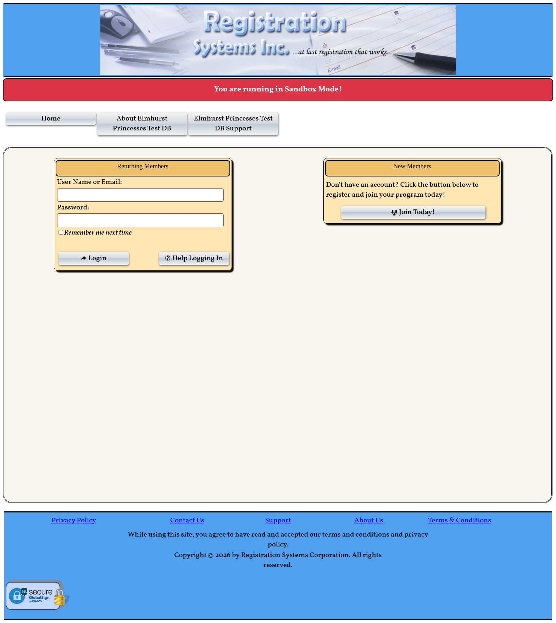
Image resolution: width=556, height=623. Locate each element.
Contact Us (187, 521)
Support (278, 521)
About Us (368, 521)
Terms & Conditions (459, 521)
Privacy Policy (73, 521)
